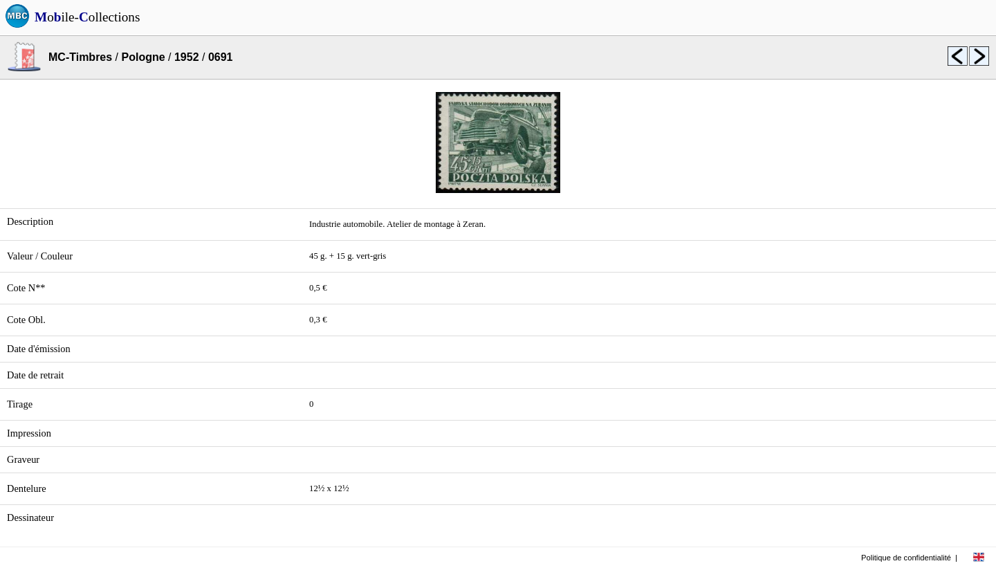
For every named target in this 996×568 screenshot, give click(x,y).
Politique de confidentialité (906, 557)
